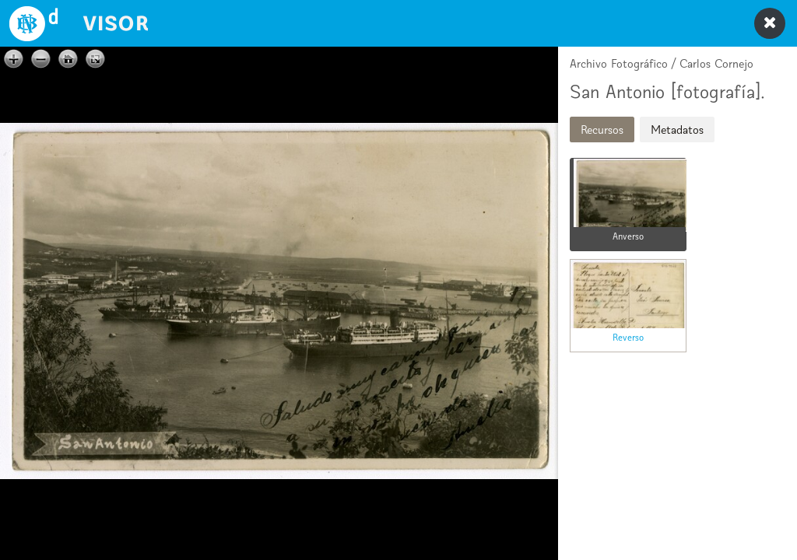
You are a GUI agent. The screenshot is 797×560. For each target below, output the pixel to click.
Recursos (602, 129)
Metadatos (677, 129)
